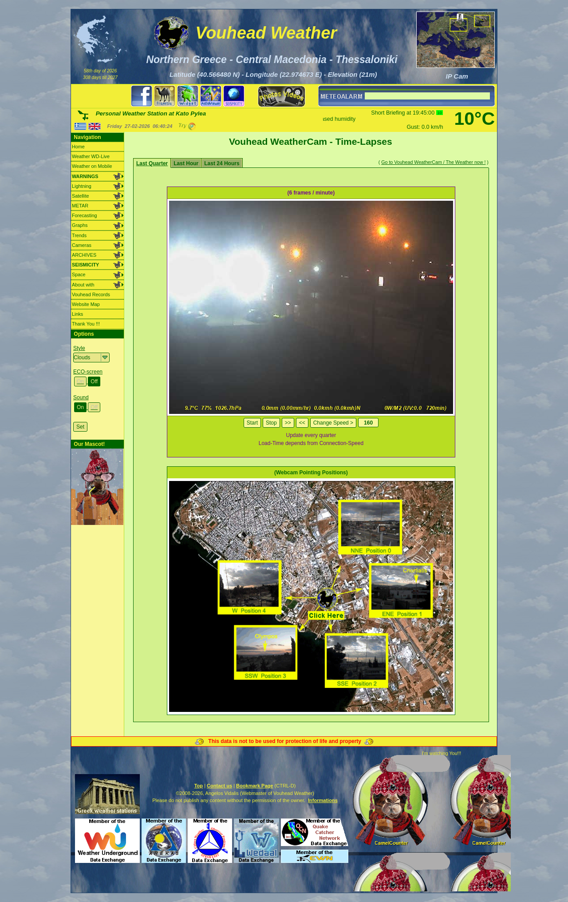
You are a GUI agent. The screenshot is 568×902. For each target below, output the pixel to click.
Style (79, 348)
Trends (79, 235)
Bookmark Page (254, 785)
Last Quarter (152, 163)
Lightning (81, 186)
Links (77, 314)
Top (198, 785)
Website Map (86, 304)
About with (83, 284)
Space (79, 274)
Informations (323, 800)
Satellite (80, 196)
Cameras (81, 245)
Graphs (79, 225)
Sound (81, 397)
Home (78, 146)
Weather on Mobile (92, 166)
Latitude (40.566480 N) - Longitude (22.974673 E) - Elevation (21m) (273, 74)
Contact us (219, 785)
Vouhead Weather (266, 33)
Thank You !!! (86, 323)
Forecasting (84, 215)
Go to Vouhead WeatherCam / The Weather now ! (433, 162)
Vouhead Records (91, 294)
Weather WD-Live (91, 156)
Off (94, 381)
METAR (80, 205)
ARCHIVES (84, 255)
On (80, 381)
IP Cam (457, 76)
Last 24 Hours (221, 163)
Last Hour (186, 163)
